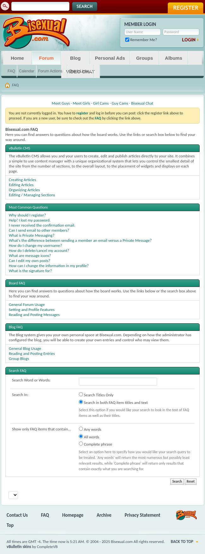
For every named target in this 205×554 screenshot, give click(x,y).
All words (89, 436)
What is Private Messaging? (32, 235)
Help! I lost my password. (29, 220)
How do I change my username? (35, 245)
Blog (75, 58)
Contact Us (17, 515)
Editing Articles (21, 184)
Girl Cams (101, 103)
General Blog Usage (25, 348)
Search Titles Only (96, 394)
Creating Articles (22, 179)
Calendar (26, 71)
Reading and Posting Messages (34, 314)
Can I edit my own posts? (29, 260)
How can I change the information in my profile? (49, 265)
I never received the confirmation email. (42, 225)
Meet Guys (61, 103)
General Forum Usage (27, 304)
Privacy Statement (142, 515)
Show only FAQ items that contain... (41, 429)
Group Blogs (19, 358)
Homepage (72, 515)
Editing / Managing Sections (32, 194)
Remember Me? (141, 39)
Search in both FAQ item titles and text (113, 402)
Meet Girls (81, 103)
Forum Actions (50, 71)
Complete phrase (95, 444)
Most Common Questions (28, 207)
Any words (90, 429)
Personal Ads (110, 58)
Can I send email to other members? (39, 230)
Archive (104, 515)
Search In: (20, 394)
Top (10, 525)
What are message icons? (30, 255)
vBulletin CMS (19, 148)
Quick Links (79, 71)
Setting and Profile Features (32, 309)
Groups (144, 58)
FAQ (11, 71)
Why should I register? (27, 215)
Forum (46, 58)
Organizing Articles (24, 189)
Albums (173, 58)
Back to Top (182, 541)
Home (17, 58)
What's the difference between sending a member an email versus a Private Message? (80, 240)
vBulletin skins (19, 546)
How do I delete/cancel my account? (39, 250)
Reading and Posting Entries (32, 353)
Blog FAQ (16, 327)
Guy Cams (120, 103)
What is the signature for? (30, 270)
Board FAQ (17, 283)
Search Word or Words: (31, 380)
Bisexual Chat (142, 103)
